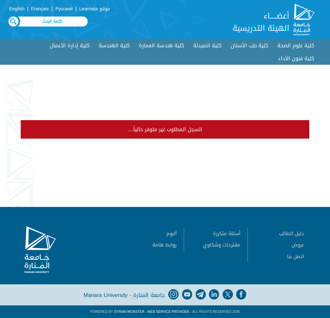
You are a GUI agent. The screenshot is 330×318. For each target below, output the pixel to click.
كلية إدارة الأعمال (70, 45)
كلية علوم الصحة (295, 45)
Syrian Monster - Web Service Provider (151, 312)
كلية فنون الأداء (296, 58)
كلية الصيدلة (207, 45)
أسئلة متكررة (226, 233)
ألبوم (171, 233)
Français (40, 9)
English (17, 9)
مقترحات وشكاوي (221, 244)
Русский (63, 9)
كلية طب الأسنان (249, 45)
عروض (298, 244)
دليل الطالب (291, 233)
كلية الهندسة (114, 45)
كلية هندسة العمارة (161, 45)
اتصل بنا (295, 256)
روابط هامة (164, 244)
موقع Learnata (94, 9)
